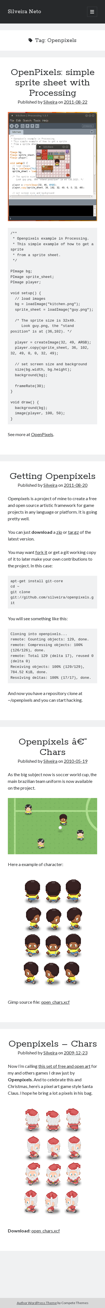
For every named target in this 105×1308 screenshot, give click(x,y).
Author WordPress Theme (37, 1303)
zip (59, 532)
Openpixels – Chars (52, 1044)
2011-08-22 (75, 101)
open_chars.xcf (55, 1002)
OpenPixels (42, 434)
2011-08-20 (75, 485)
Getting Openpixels (52, 476)
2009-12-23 (75, 1052)
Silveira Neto (24, 11)
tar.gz (73, 532)
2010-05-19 (75, 761)
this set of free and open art (64, 1066)
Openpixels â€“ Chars (52, 747)
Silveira (50, 101)
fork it (41, 552)
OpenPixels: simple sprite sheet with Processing (53, 83)
